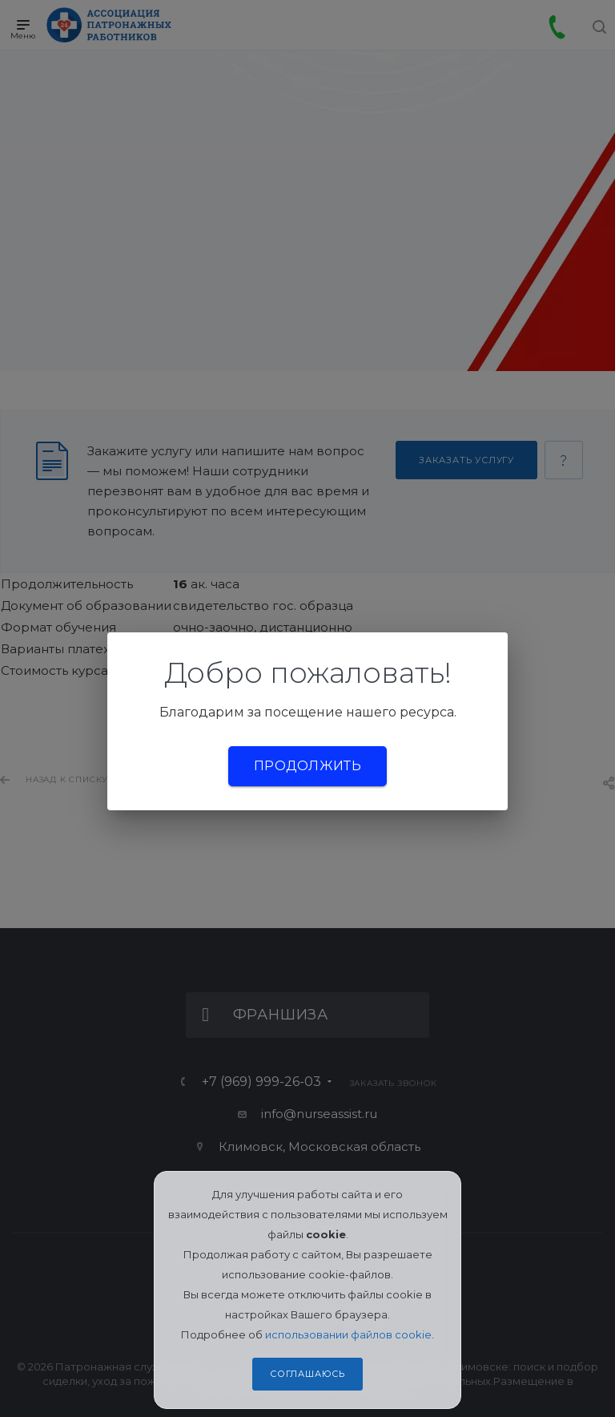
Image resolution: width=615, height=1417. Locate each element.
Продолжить (307, 765)
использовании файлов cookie (348, 1334)
